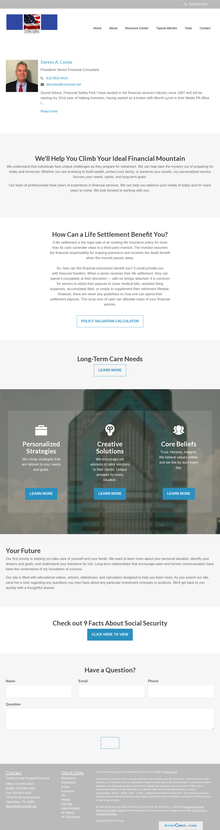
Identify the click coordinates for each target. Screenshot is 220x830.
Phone (153, 681)
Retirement (68, 778)
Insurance (67, 791)
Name (10, 681)
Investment (68, 782)
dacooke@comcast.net (63, 84)
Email (83, 681)
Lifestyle (66, 804)
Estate (65, 786)
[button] (113, 24)
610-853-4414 (196, 4)
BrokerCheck (170, 772)
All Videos (68, 812)
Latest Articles (70, 808)
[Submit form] (110, 743)
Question (13, 704)
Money (65, 799)
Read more (49, 111)
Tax (63, 795)
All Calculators (70, 817)
